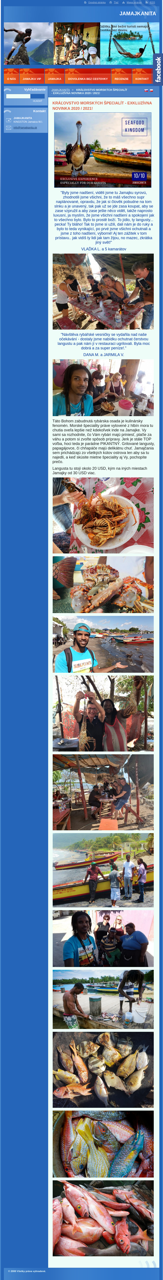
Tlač (116, 2)
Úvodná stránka (97, 2)
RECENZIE (122, 79)
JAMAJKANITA (60, 89)
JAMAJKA (54, 79)
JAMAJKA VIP (32, 79)
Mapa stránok (134, 2)
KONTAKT (142, 79)
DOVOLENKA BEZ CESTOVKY (88, 79)
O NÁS (11, 79)
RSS (152, 2)
